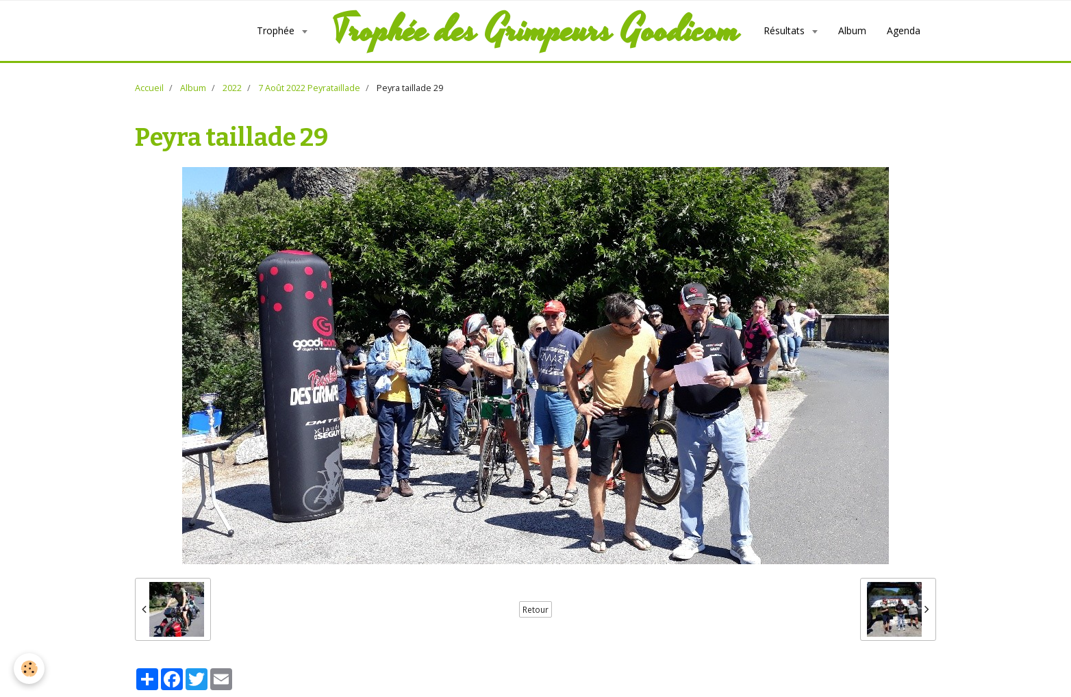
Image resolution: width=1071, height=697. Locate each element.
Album (852, 30)
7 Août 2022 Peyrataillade (309, 88)
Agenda (903, 30)
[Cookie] (29, 668)
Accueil (149, 88)
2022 (232, 88)
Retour (535, 609)
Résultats (785, 30)
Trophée (277, 30)
